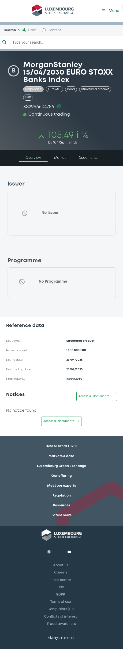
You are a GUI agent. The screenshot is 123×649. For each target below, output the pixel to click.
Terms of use (60, 601)
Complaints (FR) (61, 609)
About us (60, 565)
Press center (60, 580)
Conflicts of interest (60, 616)
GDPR (60, 594)
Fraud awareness (61, 623)
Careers (60, 572)
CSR (60, 587)
